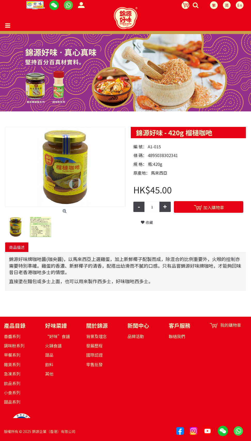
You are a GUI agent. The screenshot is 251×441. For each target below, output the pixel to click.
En (239, 5)
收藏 (149, 222)
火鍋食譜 (53, 345)
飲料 (49, 364)
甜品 (49, 355)
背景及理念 (96, 336)
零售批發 (94, 364)
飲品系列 (12, 383)
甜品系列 (12, 402)
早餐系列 (12, 355)
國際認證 (94, 355)
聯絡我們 (177, 336)
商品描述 (17, 247)
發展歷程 (94, 345)
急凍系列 (12, 374)
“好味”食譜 (57, 336)
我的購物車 (225, 325)
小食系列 (12, 392)
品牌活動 (135, 336)
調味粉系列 (14, 345)
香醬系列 (12, 336)
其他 (49, 374)
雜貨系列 (12, 364)
